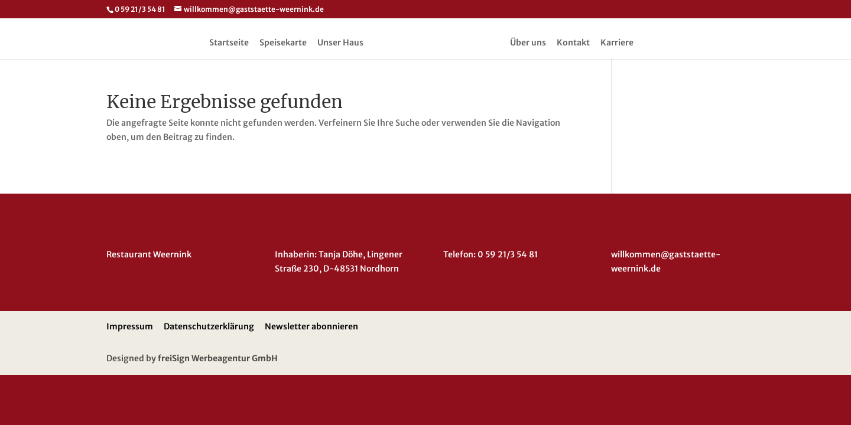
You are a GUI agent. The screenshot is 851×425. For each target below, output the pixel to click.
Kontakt (573, 43)
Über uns (528, 43)
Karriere (617, 43)
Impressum (129, 326)
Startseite (229, 43)
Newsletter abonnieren (311, 326)
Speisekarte (283, 43)
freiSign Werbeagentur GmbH (218, 358)
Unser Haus (340, 43)
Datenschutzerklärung (209, 326)
